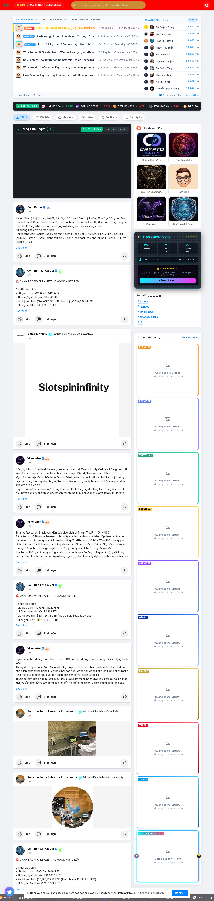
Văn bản (43, 117)
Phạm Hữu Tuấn (164, 47)
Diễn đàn (39, 95)
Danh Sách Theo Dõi (116, 129)
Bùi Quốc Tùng (164, 68)
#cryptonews (146, 311)
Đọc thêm (21, 247)
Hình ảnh (65, 117)
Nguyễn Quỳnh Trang (167, 88)
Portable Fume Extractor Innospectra (52, 711)
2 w (29, 211)
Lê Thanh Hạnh (164, 34)
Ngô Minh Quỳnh (165, 61)
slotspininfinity (37, 334)
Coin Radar (34, 207)
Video (87, 117)
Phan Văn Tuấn (164, 75)
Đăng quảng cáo (190, 337)
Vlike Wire (34, 458)
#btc (140, 322)
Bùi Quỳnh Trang (165, 27)
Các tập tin (133, 117)
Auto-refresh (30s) (170, 95)
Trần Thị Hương (164, 40)
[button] (108, 5)
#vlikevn (143, 301)
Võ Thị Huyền (163, 81)
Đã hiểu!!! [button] (180, 892)
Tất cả (21, 117)
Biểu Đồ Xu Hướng (92, 129)
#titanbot (143, 306)
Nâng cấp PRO (167, 280)
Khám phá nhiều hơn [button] (152, 892)
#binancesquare (148, 316)
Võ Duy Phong (163, 54)
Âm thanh (109, 117)
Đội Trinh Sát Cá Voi (40, 270)
